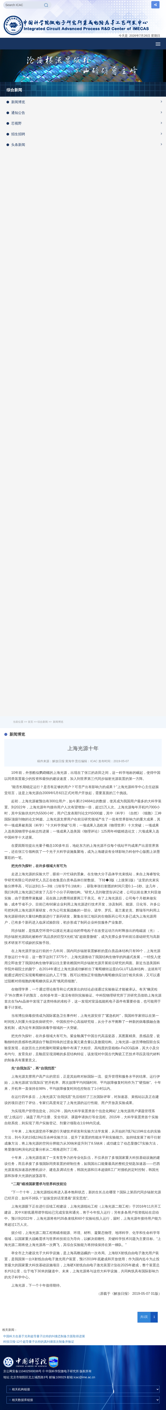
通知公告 (86, 112)
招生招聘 (86, 134)
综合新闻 (42, 721)
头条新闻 (86, 144)
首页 (30, 721)
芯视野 (86, 123)
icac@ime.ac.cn (84, 1377)
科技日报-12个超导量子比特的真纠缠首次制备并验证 (38, 1341)
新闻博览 (86, 102)
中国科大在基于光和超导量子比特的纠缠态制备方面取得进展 (44, 1336)
